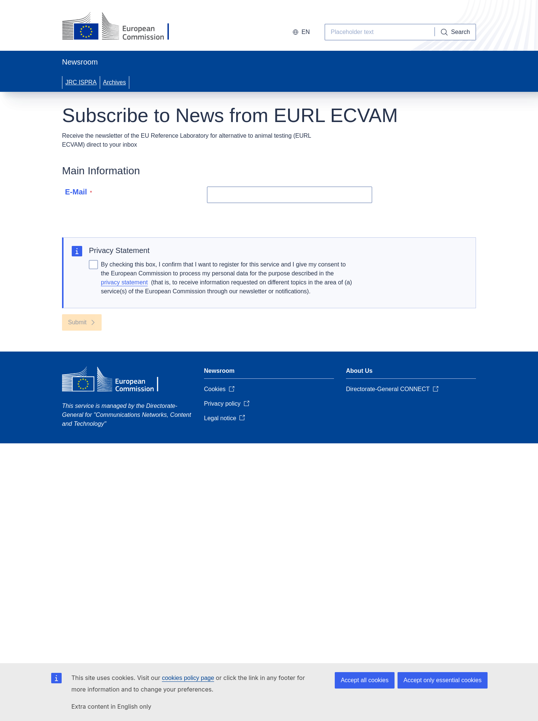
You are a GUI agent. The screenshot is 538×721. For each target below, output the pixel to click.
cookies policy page (188, 678)
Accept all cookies (365, 680)
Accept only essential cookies (443, 680)
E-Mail (78, 192)
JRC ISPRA (81, 82)
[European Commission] (122, 27)
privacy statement (124, 282)
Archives (114, 82)
